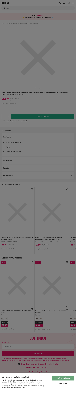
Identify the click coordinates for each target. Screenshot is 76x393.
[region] (38, 383)
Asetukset (63, 383)
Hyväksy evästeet (63, 378)
